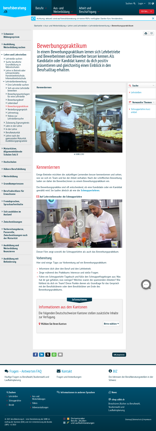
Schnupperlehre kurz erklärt (140, 111)
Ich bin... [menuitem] (146, 11)
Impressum (147, 419)
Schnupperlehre (15, 400)
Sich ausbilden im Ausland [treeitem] (12, 213)
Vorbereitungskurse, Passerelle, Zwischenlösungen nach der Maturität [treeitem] (15, 233)
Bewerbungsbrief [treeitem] (15, 99)
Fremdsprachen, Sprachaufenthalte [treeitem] (13, 203)
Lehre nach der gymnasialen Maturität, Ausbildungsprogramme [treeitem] (16, 138)
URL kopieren (119, 354)
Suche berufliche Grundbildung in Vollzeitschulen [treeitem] (13, 64)
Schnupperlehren (90, 190)
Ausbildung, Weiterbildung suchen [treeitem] (14, 46)
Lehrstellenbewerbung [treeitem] (16, 81)
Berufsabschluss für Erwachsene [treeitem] (14, 192)
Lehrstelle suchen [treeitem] (14, 58)
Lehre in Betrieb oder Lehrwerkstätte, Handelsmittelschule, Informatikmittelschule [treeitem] (16, 74)
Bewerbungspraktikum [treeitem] (18, 106)
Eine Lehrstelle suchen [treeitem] (18, 84)
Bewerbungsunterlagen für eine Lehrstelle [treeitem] (19, 95)
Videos (34, 403)
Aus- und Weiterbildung (55, 25)
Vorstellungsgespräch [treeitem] (17, 109)
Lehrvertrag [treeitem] (13, 112)
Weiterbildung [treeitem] (11, 176)
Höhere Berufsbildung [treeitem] (15, 169)
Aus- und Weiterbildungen (38, 398)
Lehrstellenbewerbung (99, 25)
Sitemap (128, 419)
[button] (35, 355)
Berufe (11, 405)
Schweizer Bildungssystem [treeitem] (11, 35)
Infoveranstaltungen (40, 407)
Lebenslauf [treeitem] (13, 103)
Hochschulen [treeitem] (10, 161)
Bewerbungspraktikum (122, 25)
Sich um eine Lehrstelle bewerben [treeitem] (18, 89)
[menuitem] (42, 7)
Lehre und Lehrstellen (77, 25)
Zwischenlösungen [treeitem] (13, 221)
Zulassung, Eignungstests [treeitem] (17, 122)
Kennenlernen (44, 87)
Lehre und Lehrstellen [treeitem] (15, 54)
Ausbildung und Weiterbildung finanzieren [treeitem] (11, 248)
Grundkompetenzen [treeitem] (13, 183)
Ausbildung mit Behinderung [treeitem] (11, 260)
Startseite (38, 25)
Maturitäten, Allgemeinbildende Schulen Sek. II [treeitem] (13, 151)
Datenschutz (137, 419)
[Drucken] (146, 33)
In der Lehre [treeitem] (11, 129)
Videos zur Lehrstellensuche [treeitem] (16, 117)
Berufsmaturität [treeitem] (13, 132)
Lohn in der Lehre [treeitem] (14, 126)
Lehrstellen (136, 92)
